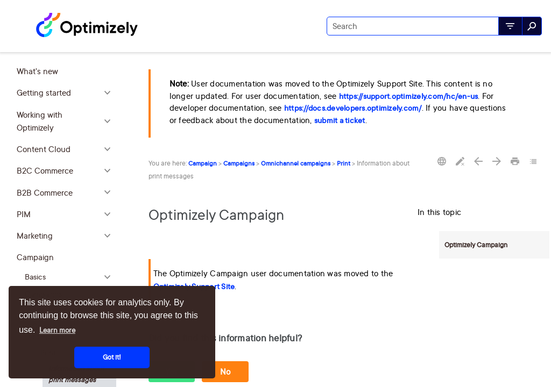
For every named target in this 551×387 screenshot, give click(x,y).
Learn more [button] (57, 330)
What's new (37, 71)
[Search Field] (434, 26)
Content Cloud (66, 149)
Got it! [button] (112, 357)
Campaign (66, 257)
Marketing (66, 236)
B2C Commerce (66, 171)
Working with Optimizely (66, 121)
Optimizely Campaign (475, 244)
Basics (70, 277)
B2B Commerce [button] (66, 193)
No (225, 371)
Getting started (66, 93)
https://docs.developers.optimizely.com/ (353, 108)
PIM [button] (66, 214)
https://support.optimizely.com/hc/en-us (408, 96)
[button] (510, 26)
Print (343, 163)
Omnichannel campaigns (295, 163)
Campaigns (239, 163)
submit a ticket (339, 120)
